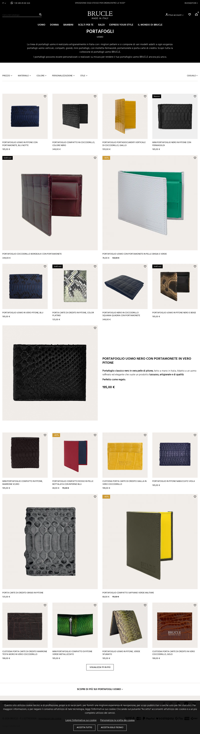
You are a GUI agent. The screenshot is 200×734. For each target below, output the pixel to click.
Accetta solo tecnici (112, 727)
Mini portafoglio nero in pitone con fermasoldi (171, 144)
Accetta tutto (84, 727)
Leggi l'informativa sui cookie (80, 720)
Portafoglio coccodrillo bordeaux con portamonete (32, 254)
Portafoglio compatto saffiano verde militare (128, 593)
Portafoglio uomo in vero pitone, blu (22, 313)
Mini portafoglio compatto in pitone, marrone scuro (22, 482)
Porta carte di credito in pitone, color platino (73, 314)
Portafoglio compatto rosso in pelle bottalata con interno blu (72, 482)
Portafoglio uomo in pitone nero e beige (174, 313)
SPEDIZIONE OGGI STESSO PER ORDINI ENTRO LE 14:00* (100, 3)
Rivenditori (190, 3)
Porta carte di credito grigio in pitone (22, 593)
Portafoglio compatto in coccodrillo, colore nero (73, 144)
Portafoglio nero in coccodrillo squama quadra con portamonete (121, 314)
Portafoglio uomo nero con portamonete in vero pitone (146, 361)
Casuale (191, 76)
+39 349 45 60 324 (22, 3)
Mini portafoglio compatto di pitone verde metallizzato (72, 653)
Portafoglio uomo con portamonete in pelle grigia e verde (134, 254)
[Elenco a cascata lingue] (4, 3)
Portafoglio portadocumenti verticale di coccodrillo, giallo (124, 144)
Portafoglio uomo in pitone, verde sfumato (121, 653)
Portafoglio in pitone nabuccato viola (173, 481)
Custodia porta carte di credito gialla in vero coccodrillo (124, 482)
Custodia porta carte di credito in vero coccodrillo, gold (173, 653)
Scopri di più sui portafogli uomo (99, 689)
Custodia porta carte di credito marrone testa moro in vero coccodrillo (24, 653)
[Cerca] (22, 15)
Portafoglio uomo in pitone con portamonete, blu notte (19, 144)
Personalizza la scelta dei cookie (117, 720)
